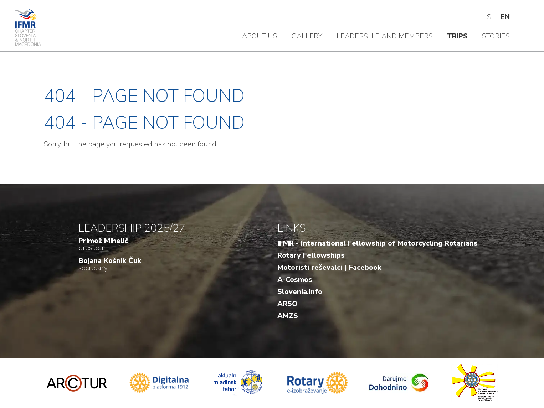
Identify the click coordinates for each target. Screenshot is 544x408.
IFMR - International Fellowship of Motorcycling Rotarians (377, 243)
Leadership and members (385, 36)
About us (259, 36)
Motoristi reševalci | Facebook (329, 267)
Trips (457, 36)
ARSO (287, 304)
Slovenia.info (299, 291)
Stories (496, 36)
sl (491, 17)
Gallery (307, 36)
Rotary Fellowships (311, 255)
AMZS (287, 316)
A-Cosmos (294, 279)
